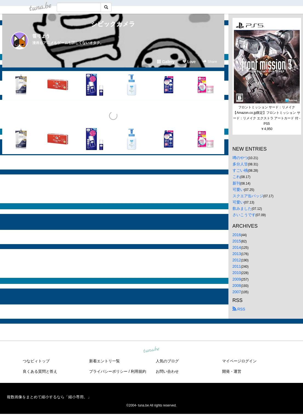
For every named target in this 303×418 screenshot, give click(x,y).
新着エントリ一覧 (104, 361)
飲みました (242, 208)
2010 (237, 272)
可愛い (238, 189)
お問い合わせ (167, 371)
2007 (237, 292)
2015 (237, 241)
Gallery (165, 62)
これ (236, 176)
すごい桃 (240, 170)
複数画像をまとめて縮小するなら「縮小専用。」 (49, 397)
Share (210, 62)
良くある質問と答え (40, 371)
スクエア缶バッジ (248, 196)
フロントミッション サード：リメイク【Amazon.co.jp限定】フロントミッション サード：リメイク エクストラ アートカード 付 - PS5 (267, 115)
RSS (239, 309)
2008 (237, 285)
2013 (237, 254)
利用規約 (138, 371)
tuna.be (151, 350)
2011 (237, 266)
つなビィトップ (36, 361)
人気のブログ (167, 361)
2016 (237, 235)
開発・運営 (231, 371)
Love (189, 62)
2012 (237, 260)
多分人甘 (240, 164)
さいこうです (244, 215)
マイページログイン (239, 361)
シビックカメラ (113, 24)
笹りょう (41, 36)
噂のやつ (240, 158)
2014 (237, 247)
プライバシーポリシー (108, 371)
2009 (237, 279)
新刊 (236, 183)
